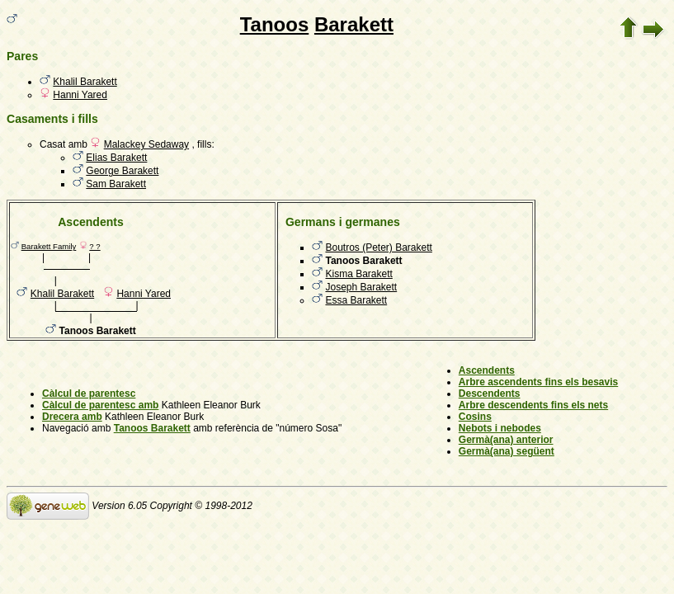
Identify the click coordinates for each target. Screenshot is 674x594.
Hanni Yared (80, 95)
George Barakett (122, 171)
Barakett (354, 24)
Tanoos (274, 24)
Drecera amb (72, 416)
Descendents (490, 393)
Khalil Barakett (84, 81)
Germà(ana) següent (506, 451)
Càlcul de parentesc (88, 393)
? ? (94, 246)
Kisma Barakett (358, 274)
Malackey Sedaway (146, 144)
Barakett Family (49, 246)
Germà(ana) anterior (506, 440)
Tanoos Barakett (152, 428)
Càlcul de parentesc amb (100, 405)
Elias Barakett (116, 157)
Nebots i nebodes (500, 428)
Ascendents (487, 370)
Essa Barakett (356, 300)
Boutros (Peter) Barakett (378, 247)
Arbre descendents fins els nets (533, 405)
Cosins (475, 416)
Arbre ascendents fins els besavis (538, 382)
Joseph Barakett (361, 287)
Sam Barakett (116, 184)
